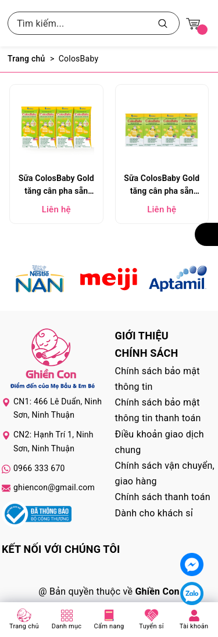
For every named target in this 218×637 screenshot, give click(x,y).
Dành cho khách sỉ (154, 513)
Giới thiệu (142, 336)
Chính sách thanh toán (162, 496)
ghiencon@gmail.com (54, 487)
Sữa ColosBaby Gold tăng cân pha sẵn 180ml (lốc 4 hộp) (56, 185)
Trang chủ (24, 626)
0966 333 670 (39, 468)
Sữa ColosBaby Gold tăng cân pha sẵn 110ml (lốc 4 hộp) (161, 185)
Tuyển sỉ (151, 626)
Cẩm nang (109, 626)
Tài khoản (194, 626)
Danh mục (67, 626)
